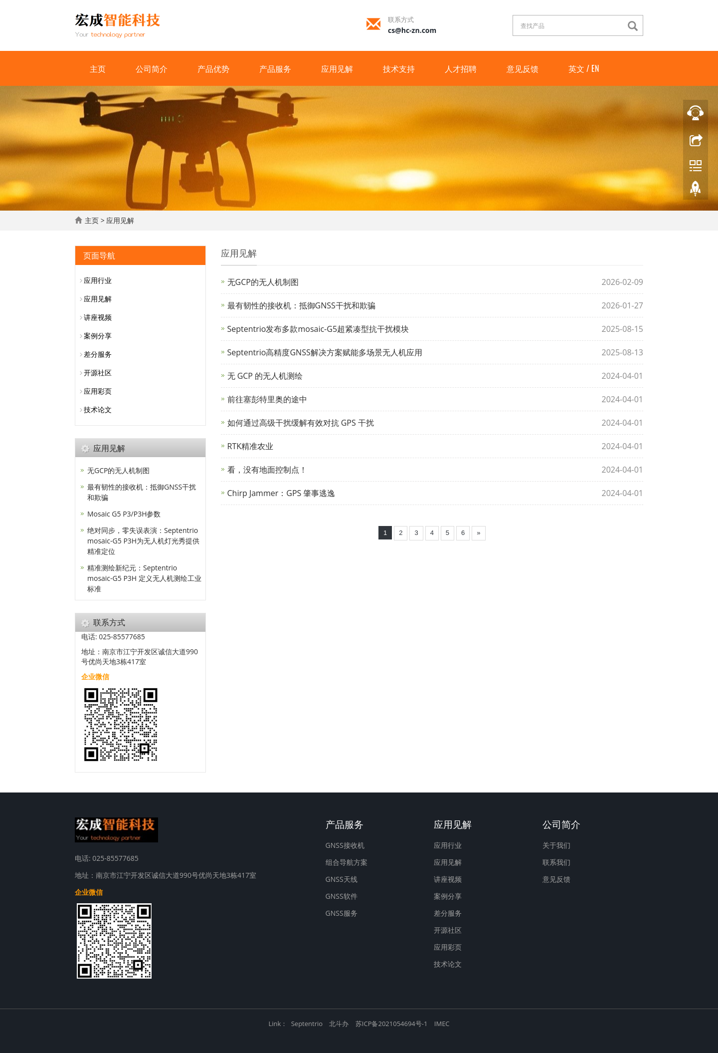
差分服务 (98, 354)
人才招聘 (461, 68)
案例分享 (98, 335)
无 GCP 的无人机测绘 (265, 375)
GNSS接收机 (345, 845)
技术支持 (399, 68)
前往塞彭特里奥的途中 (267, 399)
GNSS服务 (342, 913)
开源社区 (98, 372)
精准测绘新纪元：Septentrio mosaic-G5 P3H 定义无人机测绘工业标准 (144, 578)
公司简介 (152, 68)
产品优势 (213, 68)
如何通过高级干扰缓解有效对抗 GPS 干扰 (300, 422)
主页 (98, 68)
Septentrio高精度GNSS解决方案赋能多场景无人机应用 (324, 352)
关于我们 (556, 845)
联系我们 (556, 862)
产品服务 (275, 68)
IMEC (442, 1023)
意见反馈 (522, 68)
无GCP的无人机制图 (263, 281)
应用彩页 (98, 391)
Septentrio (307, 1023)
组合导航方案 (346, 862)
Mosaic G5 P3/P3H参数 (124, 514)
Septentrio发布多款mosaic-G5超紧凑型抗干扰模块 (318, 328)
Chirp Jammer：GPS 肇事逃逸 (281, 493)
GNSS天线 (342, 879)
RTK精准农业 (250, 446)
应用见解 (337, 68)
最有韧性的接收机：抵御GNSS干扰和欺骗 (301, 305)
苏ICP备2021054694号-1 (392, 1023)
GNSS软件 (342, 896)
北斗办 (339, 1023)
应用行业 (98, 280)
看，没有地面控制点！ (267, 469)
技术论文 (98, 409)
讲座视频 (98, 317)
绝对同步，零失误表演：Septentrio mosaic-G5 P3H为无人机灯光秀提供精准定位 (143, 541)
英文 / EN (583, 68)
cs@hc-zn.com (412, 30)
